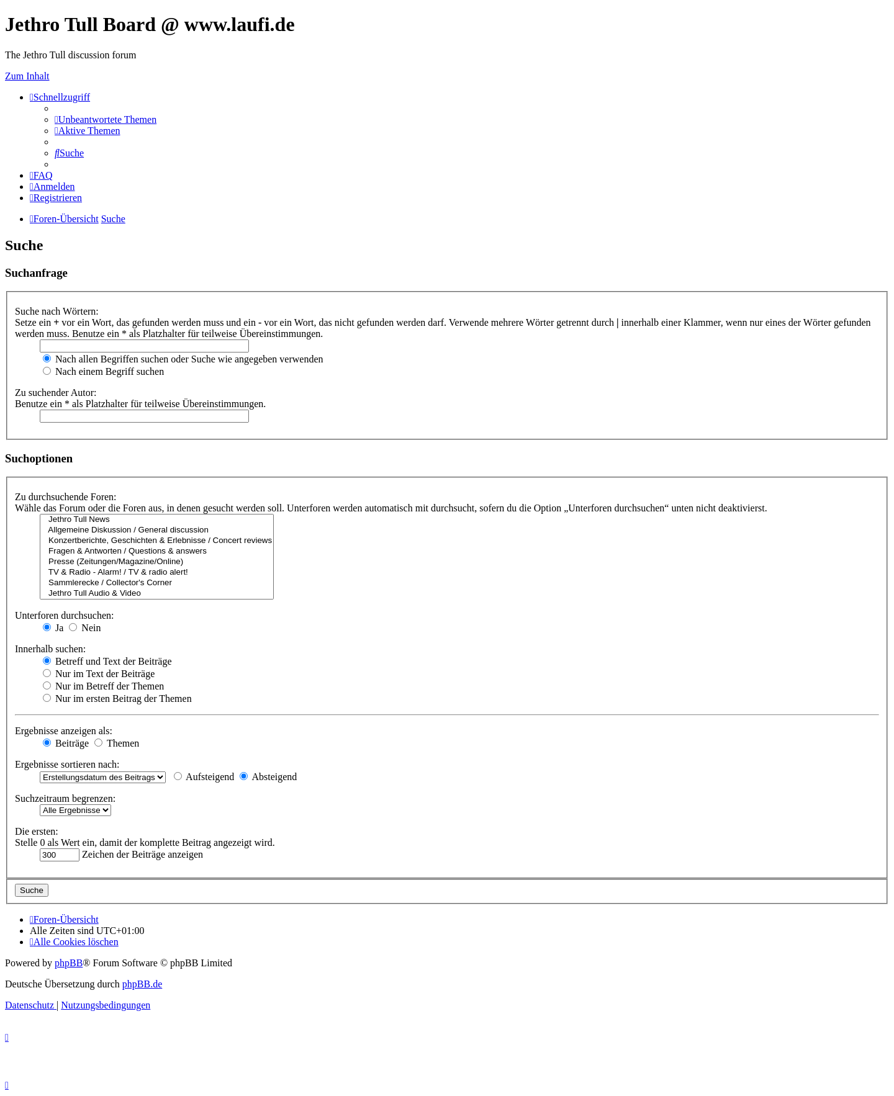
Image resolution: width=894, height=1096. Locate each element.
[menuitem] (105, 119)
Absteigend (268, 776)
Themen (116, 743)
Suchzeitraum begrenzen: (65, 798)
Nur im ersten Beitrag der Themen (117, 698)
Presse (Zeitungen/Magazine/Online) (156, 562)
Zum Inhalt (27, 76)
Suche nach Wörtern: (57, 311)
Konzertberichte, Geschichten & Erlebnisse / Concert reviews (156, 541)
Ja (53, 627)
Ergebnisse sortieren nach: (67, 764)
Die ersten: (36, 831)
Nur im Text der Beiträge (99, 673)
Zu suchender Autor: (56, 392)
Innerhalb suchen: (50, 649)
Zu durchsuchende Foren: (66, 497)
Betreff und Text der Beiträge (107, 661)
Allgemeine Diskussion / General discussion (156, 530)
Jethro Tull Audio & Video (156, 593)
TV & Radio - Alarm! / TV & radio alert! (156, 572)
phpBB (69, 963)
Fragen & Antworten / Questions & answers (156, 551)
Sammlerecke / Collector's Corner (156, 583)
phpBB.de (142, 984)
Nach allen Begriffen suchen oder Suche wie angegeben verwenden (183, 359)
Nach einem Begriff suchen (103, 371)
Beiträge (66, 743)
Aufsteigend (204, 776)
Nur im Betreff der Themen (103, 686)
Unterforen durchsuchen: (64, 615)
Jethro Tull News (156, 519)
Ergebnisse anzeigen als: (63, 730)
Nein (85, 627)
